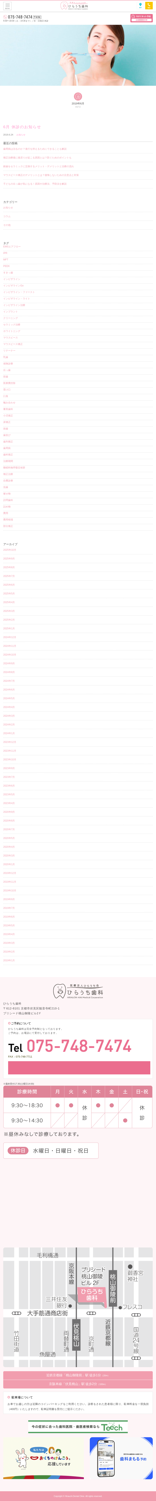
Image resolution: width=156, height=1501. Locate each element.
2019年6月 (9, 916)
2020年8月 (9, 820)
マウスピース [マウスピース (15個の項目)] (10, 337)
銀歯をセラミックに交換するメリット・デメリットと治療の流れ (38, 166)
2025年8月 (9, 567)
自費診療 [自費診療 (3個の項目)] (8, 480)
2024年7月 (9, 681)
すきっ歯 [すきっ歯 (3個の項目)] (8, 272)
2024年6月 (9, 689)
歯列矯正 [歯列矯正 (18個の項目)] (8, 441)
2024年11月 (9, 646)
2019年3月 (9, 943)
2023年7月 (9, 777)
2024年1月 (9, 733)
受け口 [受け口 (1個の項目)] (7, 389)
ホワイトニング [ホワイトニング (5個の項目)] (11, 331)
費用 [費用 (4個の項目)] (5, 513)
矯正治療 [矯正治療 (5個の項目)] (8, 474)
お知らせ (20, 134)
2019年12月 (9, 873)
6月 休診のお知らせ (22, 127)
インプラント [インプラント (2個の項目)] (10, 311)
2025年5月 (9, 593)
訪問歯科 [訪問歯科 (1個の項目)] (8, 500)
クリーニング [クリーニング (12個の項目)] (10, 318)
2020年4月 (9, 846)
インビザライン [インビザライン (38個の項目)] (11, 279)
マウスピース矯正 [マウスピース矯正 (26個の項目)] (13, 344)
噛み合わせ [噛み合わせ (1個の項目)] (9, 402)
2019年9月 (9, 899)
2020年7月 (9, 829)
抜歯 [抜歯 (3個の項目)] (5, 428)
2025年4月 (9, 602)
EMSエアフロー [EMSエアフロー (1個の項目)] (12, 246)
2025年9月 (9, 558)
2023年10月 (9, 759)
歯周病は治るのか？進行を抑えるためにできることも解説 (35, 148)
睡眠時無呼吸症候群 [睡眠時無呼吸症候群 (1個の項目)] (14, 467)
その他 (7, 225)
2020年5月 (9, 838)
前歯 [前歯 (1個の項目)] (5, 376)
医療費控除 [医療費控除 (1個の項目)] (9, 383)
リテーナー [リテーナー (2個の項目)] (9, 350)
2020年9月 (9, 812)
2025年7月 (9, 576)
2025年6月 (9, 584)
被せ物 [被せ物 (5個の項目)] (7, 493)
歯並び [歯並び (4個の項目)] (7, 435)
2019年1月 (9, 960)
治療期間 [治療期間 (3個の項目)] (8, 461)
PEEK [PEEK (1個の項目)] (6, 266)
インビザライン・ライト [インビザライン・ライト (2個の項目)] (16, 298)
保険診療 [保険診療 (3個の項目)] (8, 363)
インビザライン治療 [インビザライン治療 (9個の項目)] (14, 305)
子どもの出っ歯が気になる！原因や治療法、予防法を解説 (35, 183)
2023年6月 (9, 785)
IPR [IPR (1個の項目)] (5, 253)
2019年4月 (9, 934)
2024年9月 (9, 663)
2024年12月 (9, 637)
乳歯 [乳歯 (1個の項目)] (5, 357)
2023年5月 (9, 794)
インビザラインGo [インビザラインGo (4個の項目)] (13, 285)
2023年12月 (9, 742)
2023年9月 (9, 768)
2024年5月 (9, 698)
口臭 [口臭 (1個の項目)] (5, 396)
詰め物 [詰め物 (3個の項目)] (7, 506)
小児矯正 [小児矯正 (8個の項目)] (8, 415)
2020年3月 (9, 855)
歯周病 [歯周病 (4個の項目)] (7, 448)
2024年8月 (9, 672)
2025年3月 (9, 611)
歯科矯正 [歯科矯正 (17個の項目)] (8, 454)
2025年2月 (9, 619)
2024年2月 (9, 724)
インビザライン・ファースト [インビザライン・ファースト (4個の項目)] (19, 292)
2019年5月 (9, 925)
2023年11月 (9, 750)
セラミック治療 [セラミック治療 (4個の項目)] (11, 324)
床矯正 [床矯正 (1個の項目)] (7, 422)
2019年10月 (9, 890)
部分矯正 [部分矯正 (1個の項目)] (8, 526)
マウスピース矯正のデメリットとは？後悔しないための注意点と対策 (41, 175)
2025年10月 (9, 549)
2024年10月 (9, 654)
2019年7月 (9, 908)
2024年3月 (9, 715)
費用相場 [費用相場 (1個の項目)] (8, 519)
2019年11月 (9, 881)
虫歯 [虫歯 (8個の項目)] (5, 487)
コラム (7, 216)
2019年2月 (9, 951)
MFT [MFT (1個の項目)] (5, 259)
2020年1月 (9, 864)
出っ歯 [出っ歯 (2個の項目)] (7, 370)
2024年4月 (9, 707)
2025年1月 (9, 628)
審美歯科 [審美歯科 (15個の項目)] (8, 409)
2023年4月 (9, 803)
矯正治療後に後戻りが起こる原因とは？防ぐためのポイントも (37, 157)
